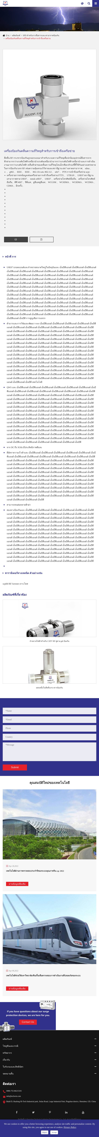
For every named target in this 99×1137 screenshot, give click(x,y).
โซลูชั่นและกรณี (10, 1046)
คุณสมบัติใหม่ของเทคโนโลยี (50, 785)
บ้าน (7, 35)
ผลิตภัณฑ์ (16, 35)
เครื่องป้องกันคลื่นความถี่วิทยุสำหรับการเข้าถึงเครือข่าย (28, 38)
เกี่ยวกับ (6, 1060)
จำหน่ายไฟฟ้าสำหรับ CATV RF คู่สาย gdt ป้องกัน (49, 641)
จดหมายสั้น (8, 1074)
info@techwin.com (13, 1096)
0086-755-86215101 (14, 1091)
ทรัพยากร (7, 1053)
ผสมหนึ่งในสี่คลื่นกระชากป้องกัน (49, 688)
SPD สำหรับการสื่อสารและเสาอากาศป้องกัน (41, 35)
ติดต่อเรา (9, 1084)
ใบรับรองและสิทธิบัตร (13, 1067)
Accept (54, 1132)
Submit (15, 767)
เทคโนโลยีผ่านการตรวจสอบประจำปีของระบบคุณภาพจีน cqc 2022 (35, 871)
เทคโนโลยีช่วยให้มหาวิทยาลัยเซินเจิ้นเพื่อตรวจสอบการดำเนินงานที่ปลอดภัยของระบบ (43, 976)
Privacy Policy (70, 1127)
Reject (44, 1132)
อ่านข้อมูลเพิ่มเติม (17, 884)
